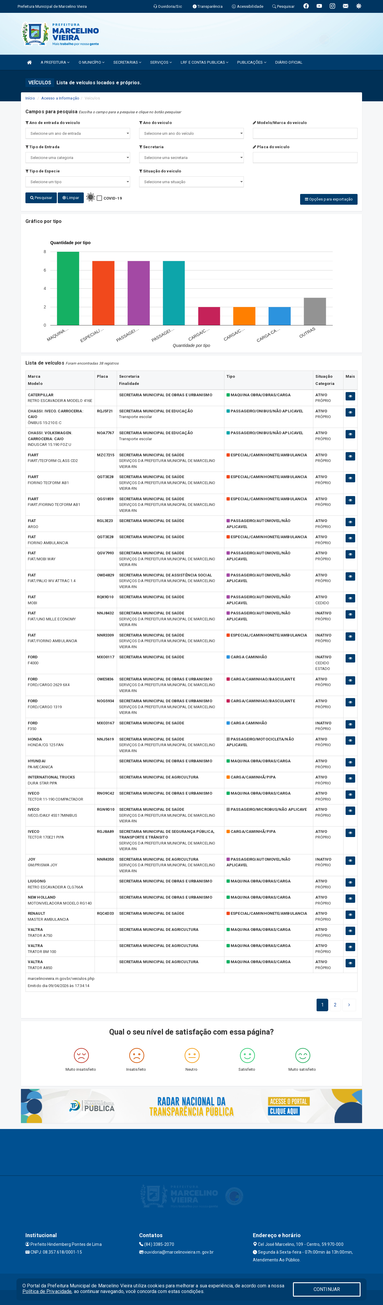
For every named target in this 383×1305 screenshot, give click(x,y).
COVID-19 (113, 198)
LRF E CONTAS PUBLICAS (204, 62)
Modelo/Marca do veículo (280, 122)
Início (30, 98)
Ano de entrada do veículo (52, 122)
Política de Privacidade (47, 1291)
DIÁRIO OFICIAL (289, 62)
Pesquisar (41, 197)
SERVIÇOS (161, 62)
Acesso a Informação (60, 98)
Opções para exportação (329, 199)
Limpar (71, 197)
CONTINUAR (327, 1289)
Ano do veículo (155, 122)
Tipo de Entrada (42, 147)
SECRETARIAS (127, 62)
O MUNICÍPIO (91, 62)
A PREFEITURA (55, 62)
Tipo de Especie (42, 171)
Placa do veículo (271, 147)
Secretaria (151, 147)
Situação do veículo (160, 171)
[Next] (335, 1005)
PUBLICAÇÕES (251, 62)
